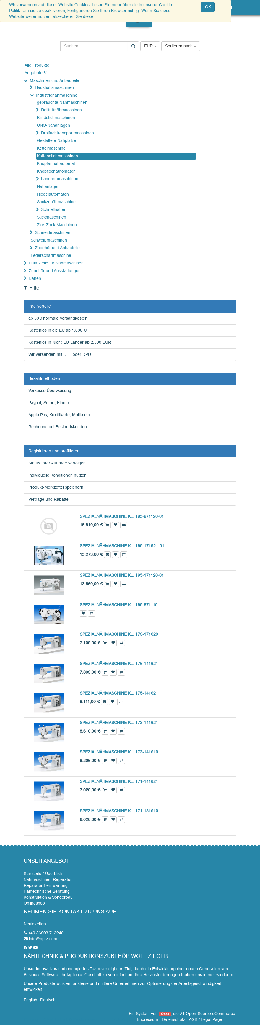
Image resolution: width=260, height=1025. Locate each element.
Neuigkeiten (35, 924)
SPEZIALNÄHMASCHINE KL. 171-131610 (119, 811)
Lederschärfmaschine (51, 256)
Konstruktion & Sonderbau (48, 897)
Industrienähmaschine (56, 95)
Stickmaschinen (51, 217)
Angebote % (36, 73)
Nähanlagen (48, 187)
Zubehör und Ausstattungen (55, 271)
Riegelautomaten (53, 194)
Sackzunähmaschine (56, 202)
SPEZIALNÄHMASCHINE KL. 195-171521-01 (122, 546)
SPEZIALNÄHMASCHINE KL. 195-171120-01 (122, 575)
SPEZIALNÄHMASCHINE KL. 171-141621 (119, 782)
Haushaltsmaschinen (54, 88)
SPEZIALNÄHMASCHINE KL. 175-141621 (119, 693)
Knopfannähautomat (56, 164)
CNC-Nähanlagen (53, 125)
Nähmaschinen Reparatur (48, 880)
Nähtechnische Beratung (47, 892)
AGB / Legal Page (205, 1020)
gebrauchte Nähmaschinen (62, 102)
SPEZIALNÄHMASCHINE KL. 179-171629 (119, 634)
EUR (150, 46)
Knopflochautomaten (56, 171)
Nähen (35, 279)
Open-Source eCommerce (210, 1014)
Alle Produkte (37, 65)
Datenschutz (173, 1020)
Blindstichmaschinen (56, 118)
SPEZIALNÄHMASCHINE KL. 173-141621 (119, 723)
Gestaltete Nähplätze (56, 141)
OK (208, 7)
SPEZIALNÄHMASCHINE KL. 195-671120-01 (122, 517)
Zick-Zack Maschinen (57, 225)
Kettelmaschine (51, 148)
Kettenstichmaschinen (57, 156)
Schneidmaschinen (52, 233)
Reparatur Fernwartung (46, 886)
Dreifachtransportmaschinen (67, 133)
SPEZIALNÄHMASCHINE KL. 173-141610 (119, 752)
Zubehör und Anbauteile (57, 248)
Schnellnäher (53, 210)
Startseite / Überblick (43, 874)
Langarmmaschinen (59, 179)
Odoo (165, 1014)
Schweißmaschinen (49, 240)
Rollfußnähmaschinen (61, 110)
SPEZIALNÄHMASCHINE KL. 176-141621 (119, 664)
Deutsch (48, 1000)
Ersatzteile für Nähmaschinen (56, 263)
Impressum (147, 1020)
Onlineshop (34, 903)
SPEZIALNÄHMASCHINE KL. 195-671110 (118, 605)
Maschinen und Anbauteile (54, 81)
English (30, 1000)
